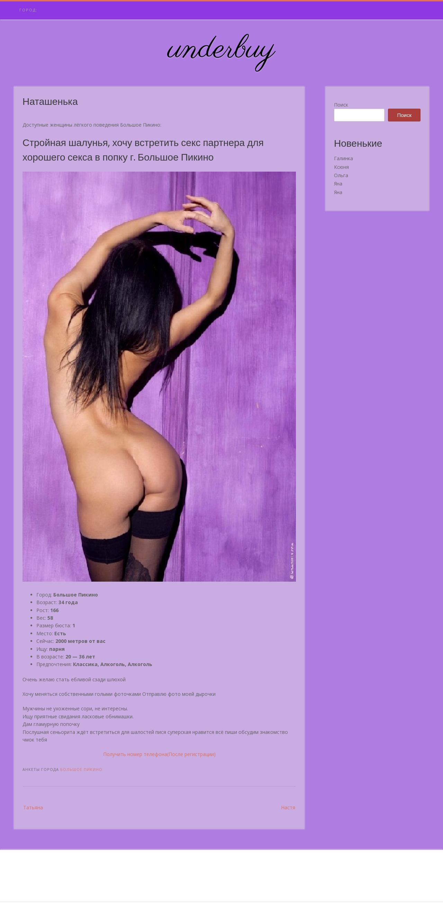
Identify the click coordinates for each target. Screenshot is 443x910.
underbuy (221, 49)
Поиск (341, 104)
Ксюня (341, 167)
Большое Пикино (81, 769)
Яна (338, 183)
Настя (288, 807)
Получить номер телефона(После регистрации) (159, 754)
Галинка (343, 158)
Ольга (341, 175)
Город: (28, 9)
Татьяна (33, 807)
